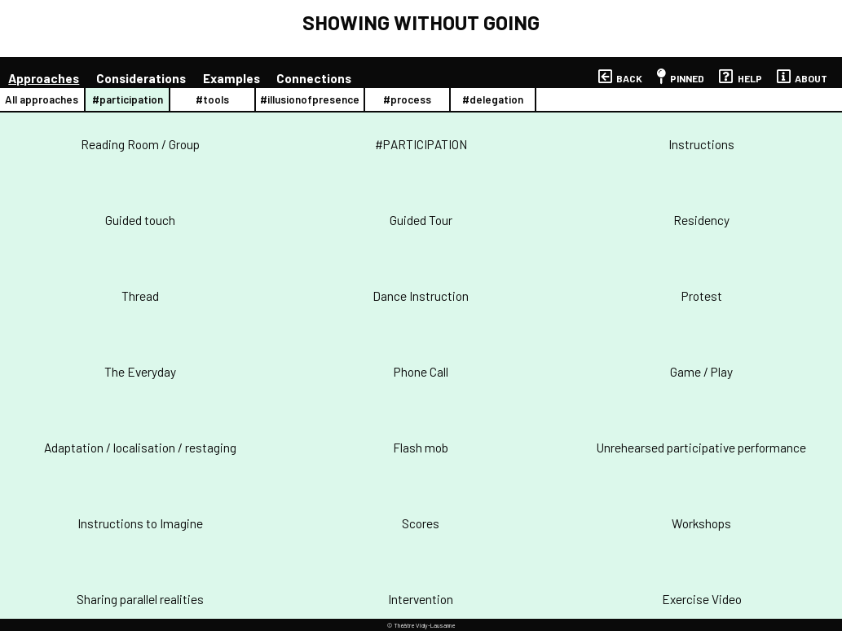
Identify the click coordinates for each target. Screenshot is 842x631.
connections (313, 78)
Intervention (420, 599)
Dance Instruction (421, 296)
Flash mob (420, 447)
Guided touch (140, 220)
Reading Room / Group (140, 144)
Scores (420, 523)
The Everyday (140, 371)
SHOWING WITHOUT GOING (421, 22)
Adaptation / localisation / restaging (140, 447)
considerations (141, 78)
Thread (140, 296)
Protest (701, 296)
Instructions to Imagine (140, 523)
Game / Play (701, 371)
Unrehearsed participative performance (701, 447)
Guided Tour (421, 220)
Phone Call (421, 371)
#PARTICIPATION (421, 144)
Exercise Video (702, 599)
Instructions (701, 144)
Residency (701, 220)
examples (231, 78)
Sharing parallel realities (140, 599)
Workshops (701, 523)
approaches (43, 78)
